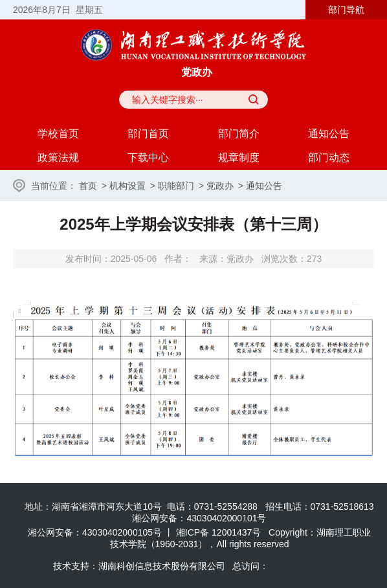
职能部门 (176, 185)
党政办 (220, 185)
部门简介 (239, 133)
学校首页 (58, 133)
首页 (88, 185)
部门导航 (346, 10)
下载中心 (148, 157)
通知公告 (328, 133)
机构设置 (127, 185)
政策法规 (58, 157)
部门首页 (148, 133)
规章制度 (239, 157)
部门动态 (328, 157)
